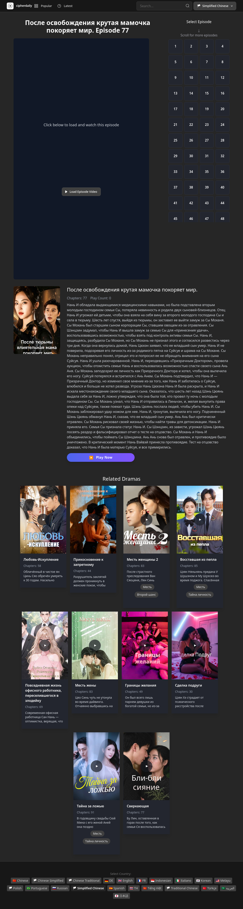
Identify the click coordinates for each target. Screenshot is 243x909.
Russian (60, 888)
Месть (147, 587)
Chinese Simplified (48, 880)
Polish (15, 888)
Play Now (100, 457)
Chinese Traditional (83, 880)
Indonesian (161, 880)
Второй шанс (146, 595)
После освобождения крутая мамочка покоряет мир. (132, 289)
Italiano (183, 880)
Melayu (223, 880)
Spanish (116, 888)
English (125, 880)
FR (142, 880)
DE (109, 880)
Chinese (20, 880)
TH (134, 888)
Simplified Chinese (88, 888)
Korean (203, 880)
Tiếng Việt (152, 888)
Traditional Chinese (181, 888)
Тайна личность (200, 595)
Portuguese (37, 888)
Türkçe (210, 888)
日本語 (121, 896)
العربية (228, 888)
